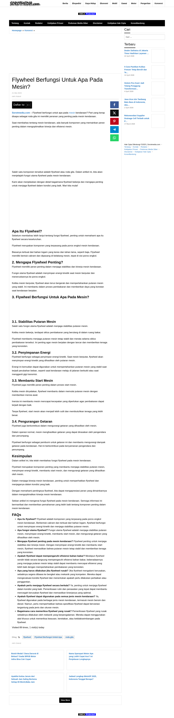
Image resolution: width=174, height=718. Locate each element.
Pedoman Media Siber (149, 149)
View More (65, 700)
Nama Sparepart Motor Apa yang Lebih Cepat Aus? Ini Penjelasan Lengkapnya (81, 656)
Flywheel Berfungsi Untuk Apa (48, 637)
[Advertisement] (65, 53)
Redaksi (144, 147)
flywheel (27, 637)
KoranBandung (130, 154)
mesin (72, 112)
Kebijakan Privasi (131, 149)
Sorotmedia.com (21, 112)
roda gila (69, 637)
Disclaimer (128, 152)
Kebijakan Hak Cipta (143, 152)
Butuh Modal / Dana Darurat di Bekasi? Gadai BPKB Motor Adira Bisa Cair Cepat (24, 656)
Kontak (135, 147)
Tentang (127, 147)
